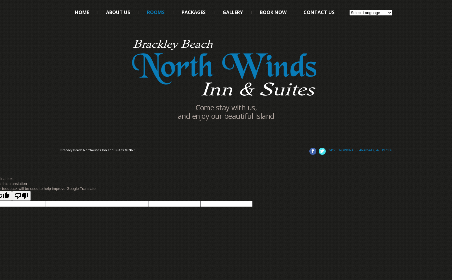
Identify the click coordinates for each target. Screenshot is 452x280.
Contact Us (319, 12)
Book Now (273, 12)
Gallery (233, 12)
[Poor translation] (21, 196)
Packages (194, 12)
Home (82, 12)
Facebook (312, 151)
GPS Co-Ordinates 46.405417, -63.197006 (360, 150)
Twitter (322, 151)
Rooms (156, 12)
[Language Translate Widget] (370, 13)
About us (118, 12)
